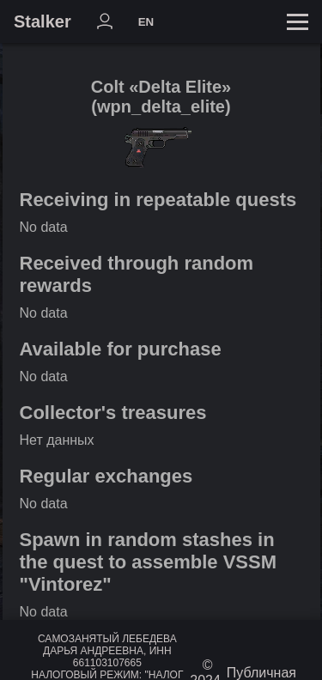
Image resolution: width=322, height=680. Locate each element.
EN (146, 21)
